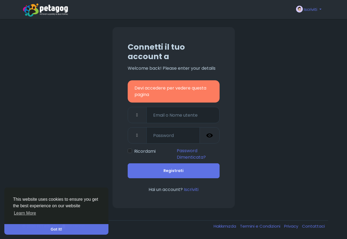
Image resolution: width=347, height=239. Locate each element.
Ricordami (145, 151)
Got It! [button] (56, 229)
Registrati (173, 170)
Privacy (291, 226)
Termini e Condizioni (260, 226)
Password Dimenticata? (191, 154)
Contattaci (313, 226)
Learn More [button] (25, 213)
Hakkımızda (225, 226)
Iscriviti (191, 189)
